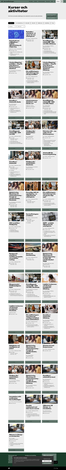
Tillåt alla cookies (47, 463)
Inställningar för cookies (46, 458)
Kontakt (35, 1)
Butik (52, 1)
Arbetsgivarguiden (41, 1)
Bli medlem (31, 1)
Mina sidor (48, 1)
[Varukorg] (54, 1)
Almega (58, 1)
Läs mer (15, 462)
